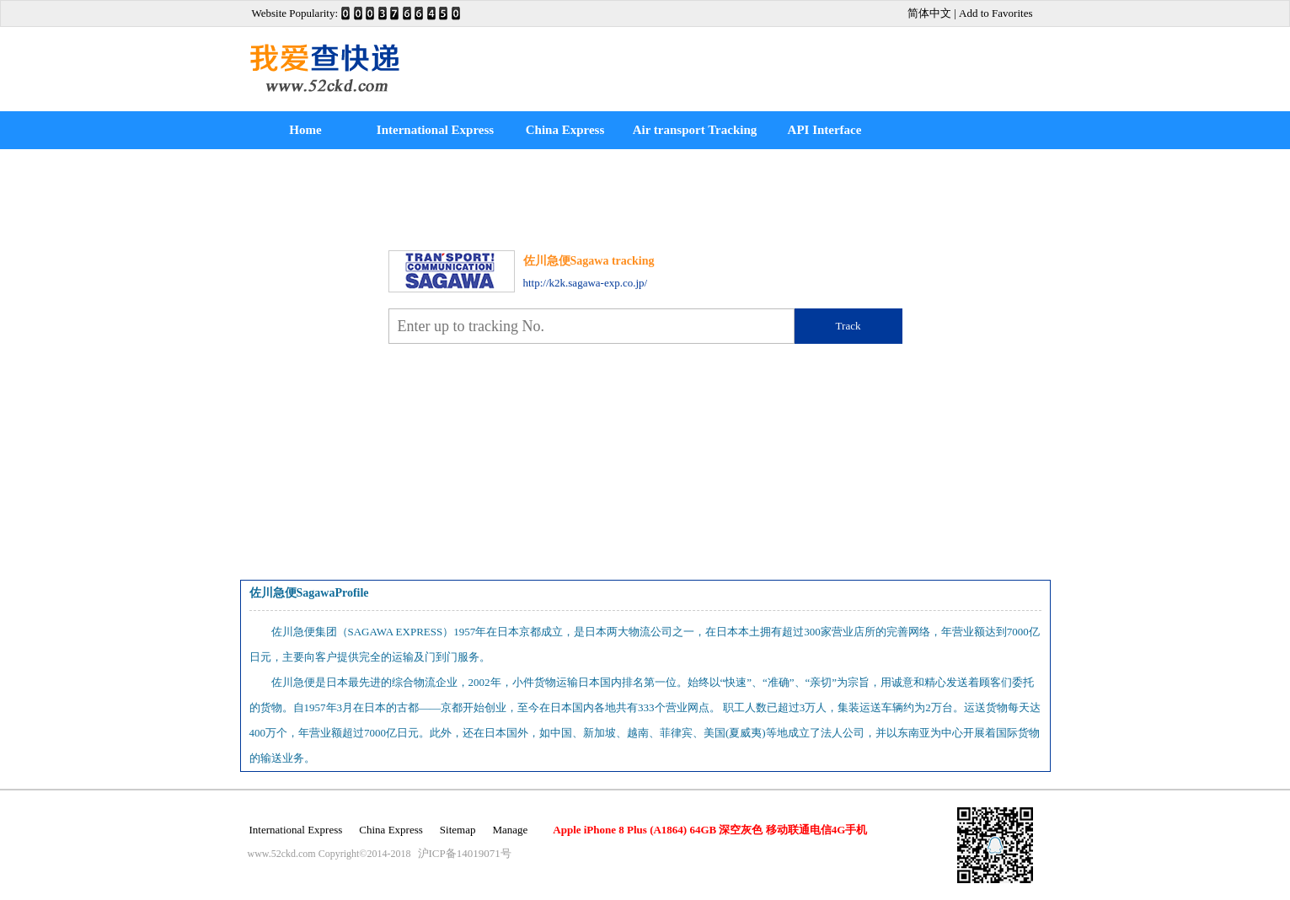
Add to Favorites (995, 13)
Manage (509, 829)
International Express (435, 130)
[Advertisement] (805, 69)
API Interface (825, 130)
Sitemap (458, 829)
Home (305, 130)
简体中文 (929, 13)
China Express (565, 130)
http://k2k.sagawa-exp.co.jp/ (585, 282)
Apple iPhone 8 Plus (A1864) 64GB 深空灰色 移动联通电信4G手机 (710, 829)
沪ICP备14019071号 (464, 853)
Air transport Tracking (695, 130)
